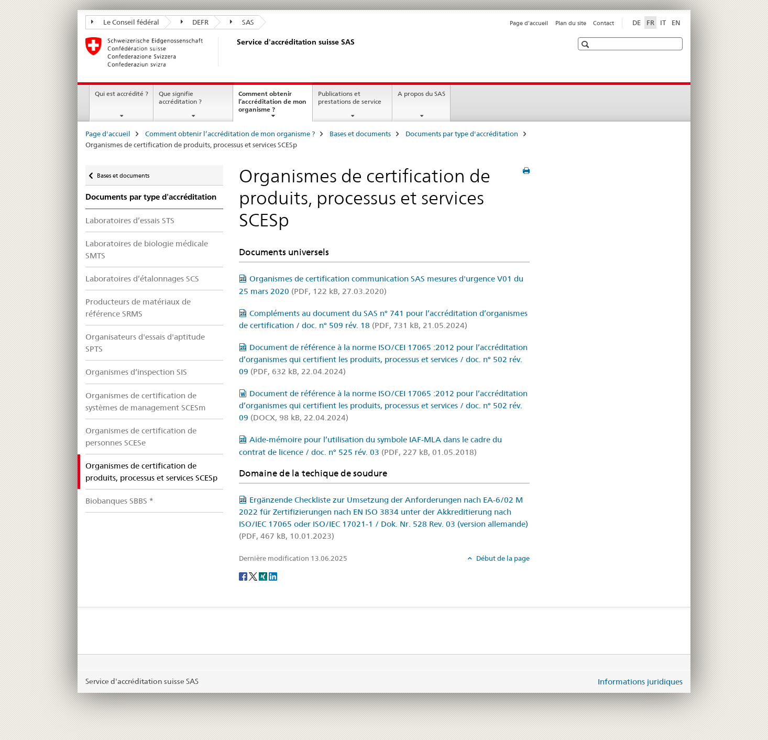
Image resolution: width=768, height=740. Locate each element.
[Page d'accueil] (234, 52)
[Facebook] (244, 575)
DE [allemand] (636, 22)
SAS (242, 22)
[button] (586, 44)
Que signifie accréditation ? (180, 97)
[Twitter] (254, 575)
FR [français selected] (650, 22)
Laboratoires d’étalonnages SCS (142, 279)
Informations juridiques (640, 682)
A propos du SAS (421, 93)
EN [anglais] (676, 22)
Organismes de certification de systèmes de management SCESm (145, 401)
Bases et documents (360, 133)
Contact (603, 23)
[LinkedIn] (273, 575)
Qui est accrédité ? (121, 93)
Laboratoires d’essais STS (129, 220)
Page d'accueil (529, 23)
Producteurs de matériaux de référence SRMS (138, 308)
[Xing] (264, 575)
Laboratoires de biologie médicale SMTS (146, 249)
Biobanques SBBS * (119, 501)
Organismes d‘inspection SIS (136, 372)
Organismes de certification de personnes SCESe (140, 437)
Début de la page (502, 558)
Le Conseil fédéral (125, 22)
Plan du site (570, 23)
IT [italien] (663, 22)
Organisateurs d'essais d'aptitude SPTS (145, 343)
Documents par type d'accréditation (461, 133)
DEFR (195, 22)
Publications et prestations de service (349, 97)
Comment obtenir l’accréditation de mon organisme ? (272, 105)
